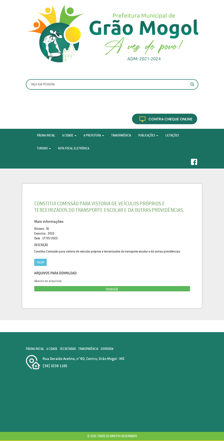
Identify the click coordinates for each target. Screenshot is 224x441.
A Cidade (69, 135)
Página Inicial (46, 135)
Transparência (121, 135)
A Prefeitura (94, 135)
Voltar (40, 262)
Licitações (172, 135)
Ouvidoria (107, 349)
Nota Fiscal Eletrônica (73, 148)
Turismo (44, 148)
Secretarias (68, 349)
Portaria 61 (112, 288)
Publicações (148, 135)
